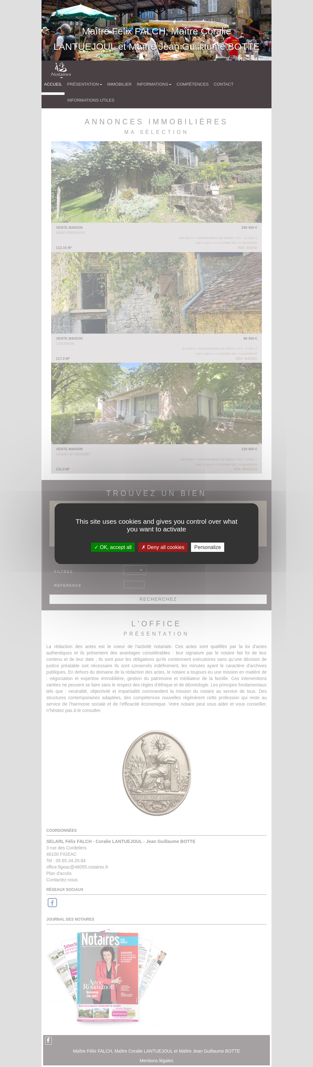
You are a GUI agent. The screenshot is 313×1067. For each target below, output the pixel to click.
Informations (154, 84)
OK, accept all (113, 547)
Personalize (207, 547)
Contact (223, 84)
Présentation (84, 84)
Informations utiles (90, 100)
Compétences (193, 84)
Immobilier (119, 84)
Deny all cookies (162, 547)
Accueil (53, 84)
